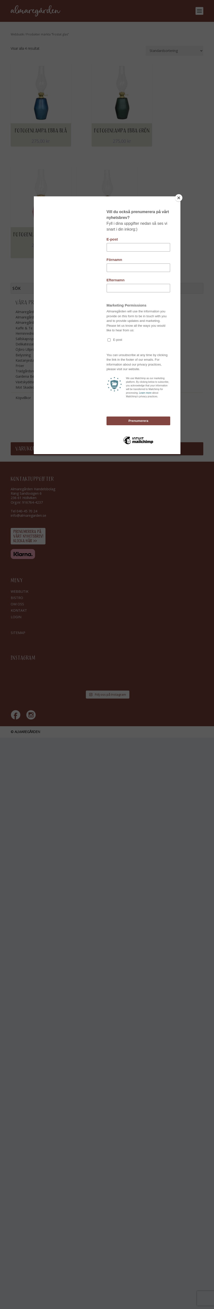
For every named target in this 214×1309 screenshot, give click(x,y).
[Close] (179, 197)
